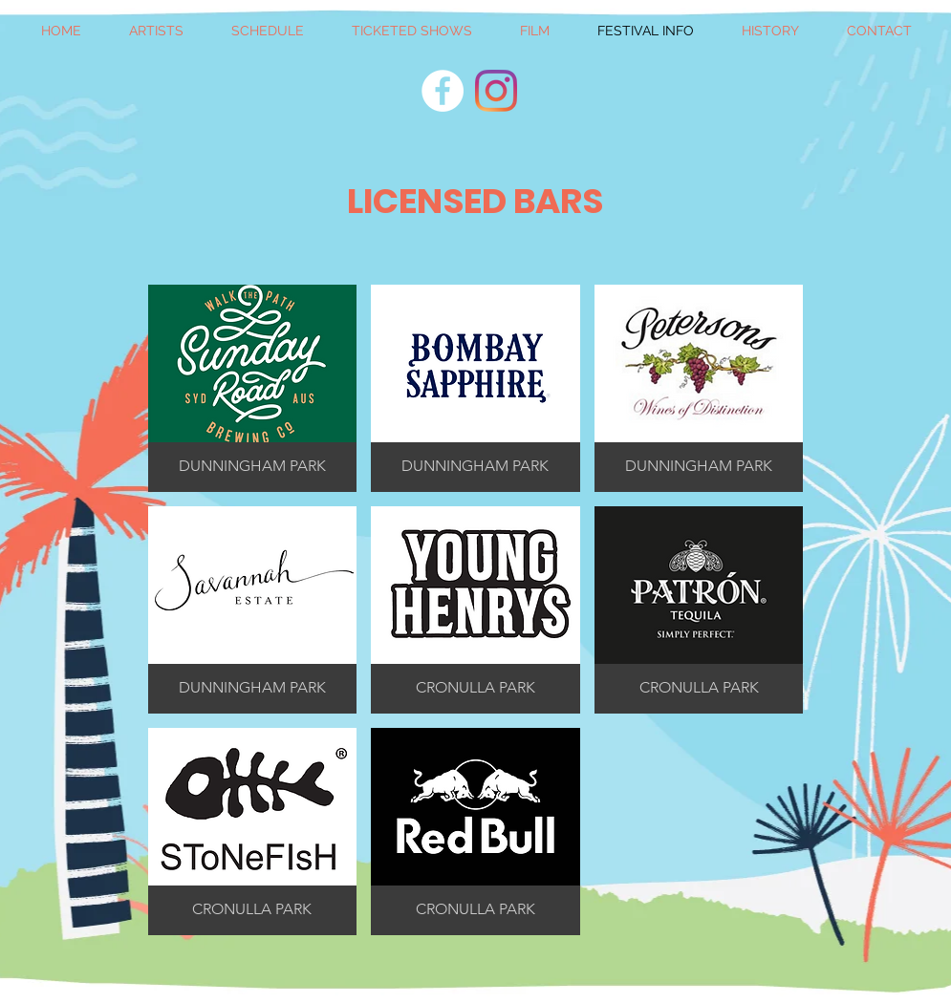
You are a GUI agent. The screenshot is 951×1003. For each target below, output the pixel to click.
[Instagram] (496, 91)
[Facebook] (442, 91)
